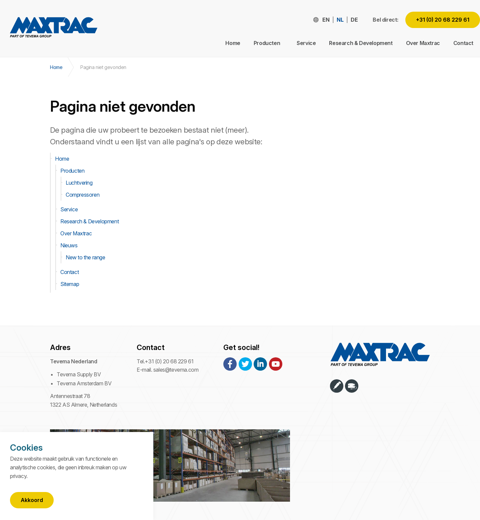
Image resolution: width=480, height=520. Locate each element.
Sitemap (69, 284)
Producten (72, 170)
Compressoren (82, 194)
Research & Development (360, 43)
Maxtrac (53, 28)
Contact (463, 43)
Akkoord (32, 500)
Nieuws (69, 245)
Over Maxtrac (423, 43)
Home (232, 43)
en (325, 19)
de (354, 19)
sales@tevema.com (176, 369)
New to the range (85, 257)
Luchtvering (79, 182)
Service (306, 43)
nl (340, 19)
